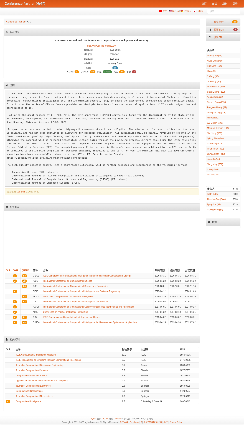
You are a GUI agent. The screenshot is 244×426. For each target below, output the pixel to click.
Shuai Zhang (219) (216, 92)
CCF (8, 270)
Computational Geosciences (29, 391)
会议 (214, 3)
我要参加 (223, 29)
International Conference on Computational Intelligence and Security (75, 301)
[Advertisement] (102, 238)
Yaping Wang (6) (215, 97)
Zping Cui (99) (214, 204)
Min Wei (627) (213, 117)
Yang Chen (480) (215, 61)
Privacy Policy (176, 422)
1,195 (105, 418)
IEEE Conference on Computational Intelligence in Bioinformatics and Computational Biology (87, 276)
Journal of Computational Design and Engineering (39, 365)
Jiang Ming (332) (215, 164)
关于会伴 (124, 422)
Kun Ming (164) (214, 66)
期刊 (224, 3)
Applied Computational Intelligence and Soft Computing (42, 380)
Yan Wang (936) (214, 143)
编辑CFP (216, 37)
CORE (15, 270)
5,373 (93, 418)
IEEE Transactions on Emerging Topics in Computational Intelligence (48, 360)
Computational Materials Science (31, 375)
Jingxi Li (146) (213, 159)
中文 (164, 11)
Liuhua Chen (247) (216, 154)
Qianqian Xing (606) (216, 112)
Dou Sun (20, 192)
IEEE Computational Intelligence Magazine (36, 355)
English (175, 11)
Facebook (134, 422)
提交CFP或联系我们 (153, 422)
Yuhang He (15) (214, 55)
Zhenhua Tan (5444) (216, 199)
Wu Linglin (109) (215, 123)
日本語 (200, 11)
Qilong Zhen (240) (215, 138)
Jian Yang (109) (214, 133)
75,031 (118, 418)
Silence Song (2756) (217, 102)
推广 (166, 422)
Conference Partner (15, 22)
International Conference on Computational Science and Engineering (75, 286)
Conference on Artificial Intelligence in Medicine (65, 312)
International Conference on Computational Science (67, 281)
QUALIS (25, 270)
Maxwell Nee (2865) (216, 86)
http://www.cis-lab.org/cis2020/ (101, 46)
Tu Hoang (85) (214, 81)
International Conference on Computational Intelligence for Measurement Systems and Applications (90, 322)
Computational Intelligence (28, 401)
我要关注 (223, 22)
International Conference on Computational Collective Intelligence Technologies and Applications (88, 307)
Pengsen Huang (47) (217, 107)
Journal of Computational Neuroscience (34, 396)
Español (187, 11)
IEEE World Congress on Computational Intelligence (68, 296)
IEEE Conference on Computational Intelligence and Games (71, 317)
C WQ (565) (212, 169)
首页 (204, 3)
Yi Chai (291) (213, 174)
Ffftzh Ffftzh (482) (215, 149)
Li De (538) (212, 194)
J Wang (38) (213, 76)
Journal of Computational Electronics (33, 386)
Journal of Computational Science (32, 370)
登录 (235, 3)
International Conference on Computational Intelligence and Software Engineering (81, 291)
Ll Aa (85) (211, 71)
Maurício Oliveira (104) (218, 128)
